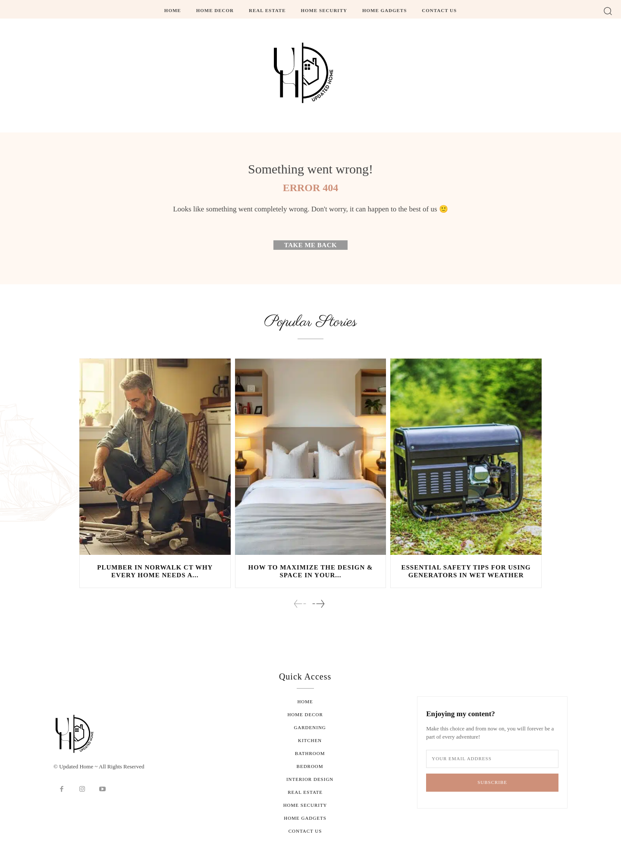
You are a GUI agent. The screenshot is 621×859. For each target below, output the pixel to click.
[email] (492, 759)
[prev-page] (300, 604)
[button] (608, 11)
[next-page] (318, 604)
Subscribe (492, 782)
